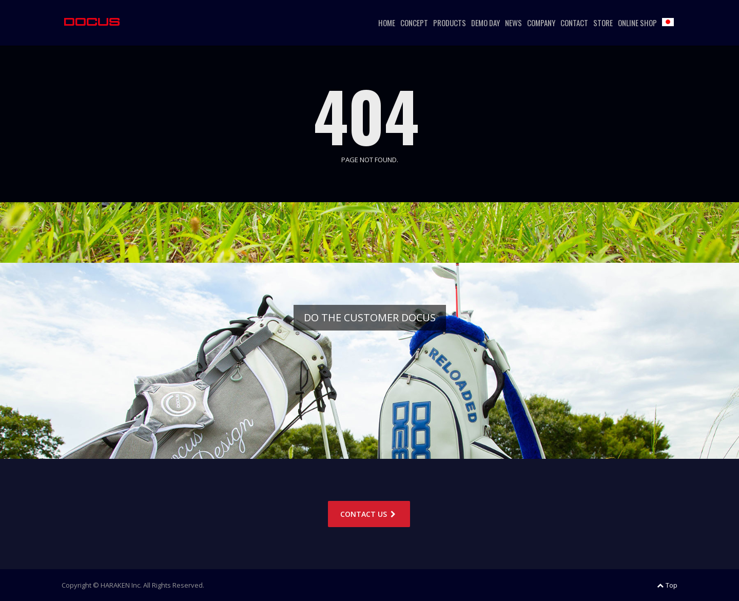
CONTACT (574, 22)
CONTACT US (369, 514)
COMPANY (541, 22)
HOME (386, 22)
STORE (603, 22)
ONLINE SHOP (637, 22)
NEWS (513, 22)
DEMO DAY (485, 22)
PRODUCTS (449, 22)
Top (667, 585)
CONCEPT (414, 22)
